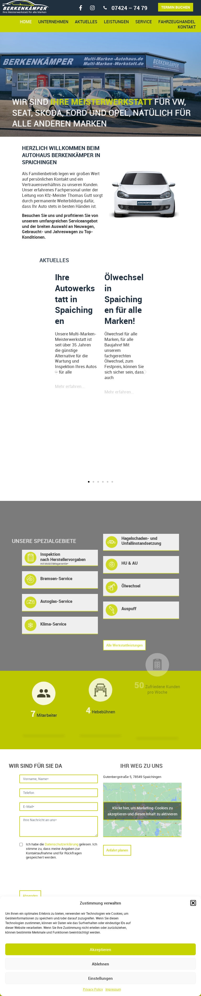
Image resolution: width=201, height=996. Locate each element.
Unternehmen (53, 21)
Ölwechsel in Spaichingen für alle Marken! (124, 298)
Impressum (113, 989)
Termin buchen (175, 7)
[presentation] (59, 875)
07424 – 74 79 (129, 8)
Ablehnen (100, 963)
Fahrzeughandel (176, 21)
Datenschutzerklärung (61, 844)
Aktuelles (86, 21)
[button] (193, 903)
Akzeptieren (100, 949)
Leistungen (116, 21)
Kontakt (187, 27)
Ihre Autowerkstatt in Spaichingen (75, 298)
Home (26, 21)
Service (143, 21)
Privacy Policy (93, 989)
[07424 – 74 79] (105, 8)
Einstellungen (100, 978)
